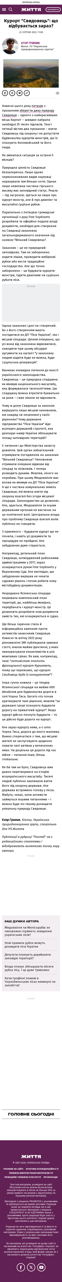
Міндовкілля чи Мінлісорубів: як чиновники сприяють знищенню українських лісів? (28, 931)
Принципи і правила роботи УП (22, 1177)
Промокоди (50, 1177)
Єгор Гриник (30, 43)
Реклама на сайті (13, 1169)
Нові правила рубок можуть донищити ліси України (25, 944)
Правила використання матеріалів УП (31, 1173)
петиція (37, 106)
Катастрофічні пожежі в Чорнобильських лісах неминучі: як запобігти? (30, 981)
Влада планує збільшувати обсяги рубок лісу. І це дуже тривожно (29, 968)
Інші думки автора (22, 921)
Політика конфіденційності (42, 1169)
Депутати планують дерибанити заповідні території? (28, 956)
